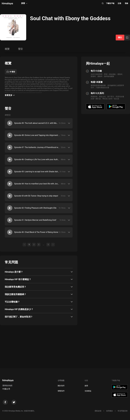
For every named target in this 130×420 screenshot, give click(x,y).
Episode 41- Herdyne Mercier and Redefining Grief (35, 220)
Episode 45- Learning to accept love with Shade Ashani (37, 171)
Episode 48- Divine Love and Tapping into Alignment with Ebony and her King (37, 135)
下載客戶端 (110, 3)
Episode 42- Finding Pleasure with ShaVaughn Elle (35, 208)
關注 (120, 37)
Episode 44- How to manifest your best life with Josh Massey (37, 184)
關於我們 (61, 386)
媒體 (86, 386)
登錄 (126, 3)
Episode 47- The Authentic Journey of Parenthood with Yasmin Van (37, 147)
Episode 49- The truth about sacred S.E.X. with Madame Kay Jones (36, 123)
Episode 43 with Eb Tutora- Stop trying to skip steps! (36, 196)
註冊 (119, 3)
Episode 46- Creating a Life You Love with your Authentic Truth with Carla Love (37, 159)
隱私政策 (98, 411)
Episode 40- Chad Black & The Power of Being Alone (36, 232)
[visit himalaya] (7, 3)
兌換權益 (88, 391)
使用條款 (109, 411)
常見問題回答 (123, 411)
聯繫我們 (61, 391)
